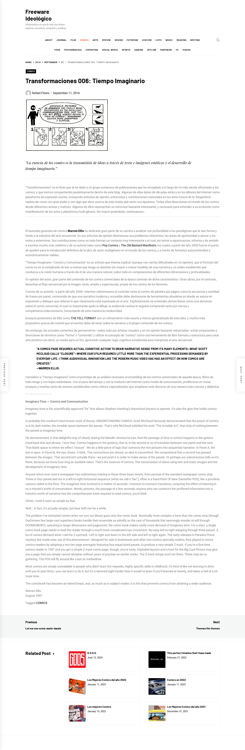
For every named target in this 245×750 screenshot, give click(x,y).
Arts (95, 40)
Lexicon (146, 40)
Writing (195, 40)
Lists (158, 40)
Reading (181, 40)
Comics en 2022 (176, 679)
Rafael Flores (40, 93)
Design (119, 40)
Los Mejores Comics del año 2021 (186, 706)
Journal (61, 40)
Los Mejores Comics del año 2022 (106, 679)
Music (169, 40)
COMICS (84, 40)
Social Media (110, 50)
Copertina (92, 50)
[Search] (218, 40)
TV (177, 50)
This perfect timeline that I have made (189, 652)
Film (73, 40)
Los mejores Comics (99, 706)
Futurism (132, 40)
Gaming (138, 50)
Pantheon (166, 50)
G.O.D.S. (92, 652)
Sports (126, 50)
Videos (187, 50)
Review (106, 40)
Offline (151, 50)
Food (57, 50)
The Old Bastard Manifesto (138, 245)
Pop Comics (110, 245)
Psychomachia (73, 50)
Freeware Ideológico (38, 15)
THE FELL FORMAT (83, 318)
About (48, 40)
